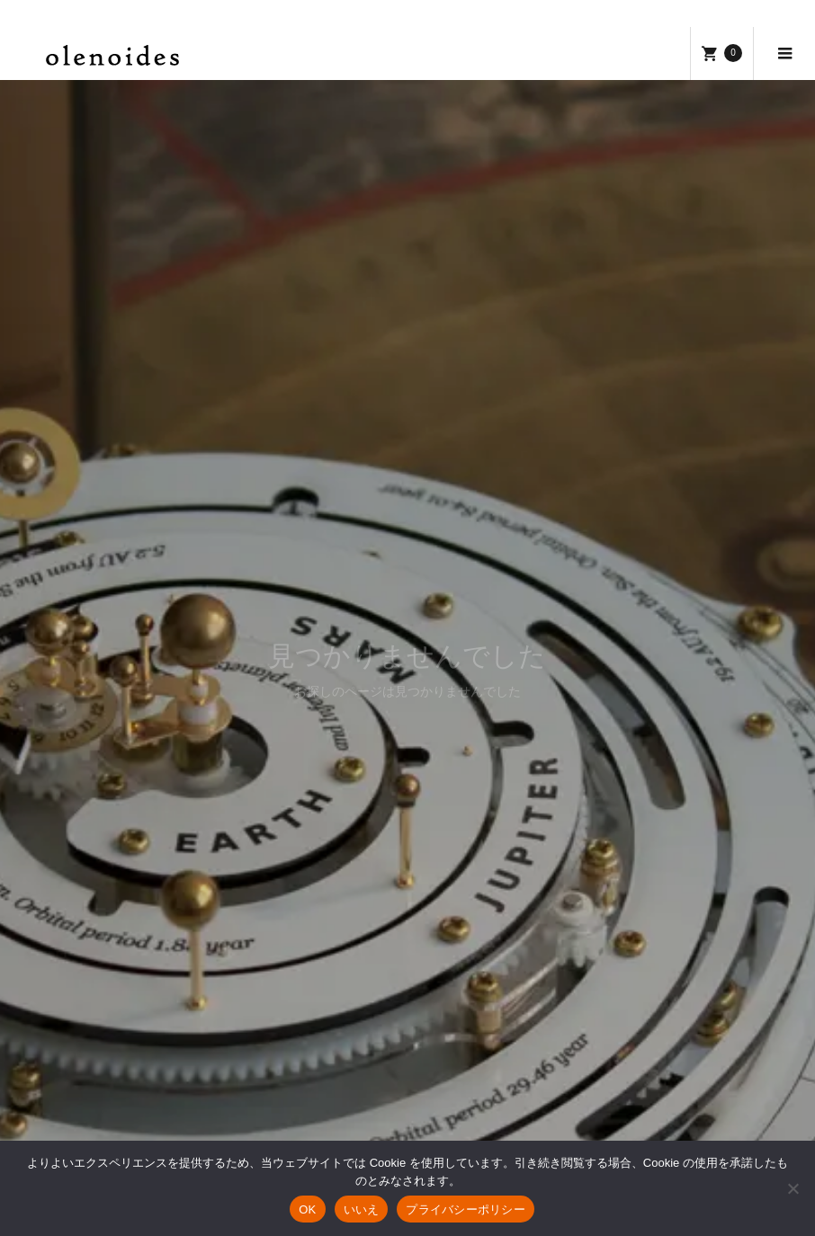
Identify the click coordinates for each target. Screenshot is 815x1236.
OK (307, 1209)
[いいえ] (793, 1188)
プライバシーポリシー (465, 1209)
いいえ (362, 1209)
